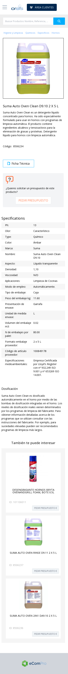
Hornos (55, 32)
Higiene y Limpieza (13, 32)
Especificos (43, 32)
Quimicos (30, 32)
